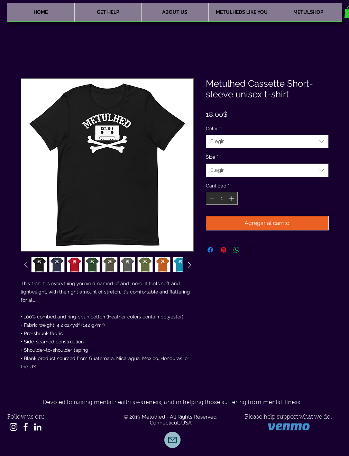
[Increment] (232, 198)
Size (212, 157)
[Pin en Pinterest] (223, 250)
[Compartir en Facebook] (210, 250)
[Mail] (172, 440)
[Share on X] (250, 250)
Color (213, 128)
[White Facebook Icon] (25, 427)
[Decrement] (211, 198)
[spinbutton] (221, 198)
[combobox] (267, 141)
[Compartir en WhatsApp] (236, 250)
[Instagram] (13, 427)
